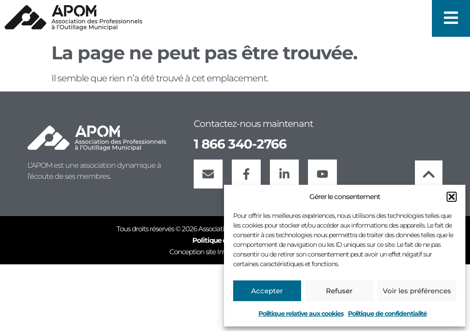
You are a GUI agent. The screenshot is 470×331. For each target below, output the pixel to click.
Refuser (339, 290)
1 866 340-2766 (240, 144)
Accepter (267, 290)
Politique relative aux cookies (300, 313)
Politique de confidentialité (387, 313)
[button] (451, 196)
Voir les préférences (417, 290)
